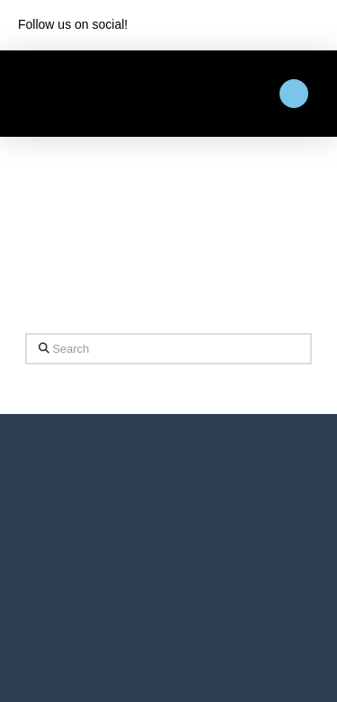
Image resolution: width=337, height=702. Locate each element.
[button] (293, 93)
